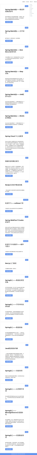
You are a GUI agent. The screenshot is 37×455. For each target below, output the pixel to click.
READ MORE (9, 40)
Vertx (27, 157)
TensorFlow (26, 199)
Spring (26, 6)
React (27, 181)
